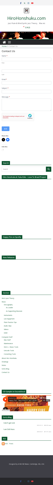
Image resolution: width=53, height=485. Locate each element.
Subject (5, 88)
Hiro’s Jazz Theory (8, 298)
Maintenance (8, 343)
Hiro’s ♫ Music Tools (11, 347)
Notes (4, 365)
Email (4, 79)
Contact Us (5, 372)
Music (4, 302)
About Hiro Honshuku (9, 358)
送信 (5, 129)
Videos (6, 329)
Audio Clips (7, 326)
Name (4, 56)
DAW (5, 333)
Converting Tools (10, 354)
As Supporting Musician (14, 311)
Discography (8, 305)
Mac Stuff (7, 340)
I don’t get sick (9, 423)
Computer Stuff (7, 337)
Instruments (8, 315)
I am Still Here (8, 429)
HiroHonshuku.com (26, 18)
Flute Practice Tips (10, 322)
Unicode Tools (9, 350)
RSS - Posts (7, 444)
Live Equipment (9, 319)
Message (6, 97)
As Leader (9, 308)
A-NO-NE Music (23, 464)
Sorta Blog (5, 369)
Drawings (5, 362)
